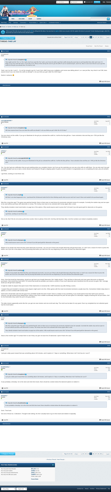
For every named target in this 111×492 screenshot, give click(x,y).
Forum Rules (34, 479)
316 (109, 191)
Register (108, 2)
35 (91, 37)
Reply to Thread (8, 38)
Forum (4, 19)
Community (23, 22)
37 (96, 37)
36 (93, 37)
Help (104, 2)
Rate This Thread (98, 46)
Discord (22, 19)
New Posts (4, 22)
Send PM (5, 143)
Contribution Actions (54, 22)
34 (88, 37)
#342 (108, 116)
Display (106, 46)
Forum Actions (32, 22)
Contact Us (80, 488)
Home (86, 488)
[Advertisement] (55, 97)
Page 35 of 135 (68, 37)
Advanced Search (101, 22)
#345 (108, 229)
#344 (108, 183)
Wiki (13, 19)
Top (109, 488)
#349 (108, 363)
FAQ (10, 22)
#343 (108, 147)
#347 (108, 315)
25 (83, 37)
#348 (108, 345)
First (76, 37)
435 (109, 370)
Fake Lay (12, 41)
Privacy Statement (101, 488)
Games (39, 19)
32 (109, 154)
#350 (108, 392)
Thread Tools (89, 46)
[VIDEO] (33, 474)
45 (98, 37)
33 (85, 37)
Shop (30, 19)
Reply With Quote (105, 81)
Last (108, 37)
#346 (108, 259)
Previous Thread (51, 459)
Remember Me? (88, 2)
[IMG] (33, 472)
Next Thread (60, 459)
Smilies (33, 470)
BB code (33, 469)
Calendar (15, 22)
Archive (92, 488)
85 (101, 37)
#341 (108, 51)
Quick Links (43, 22)
